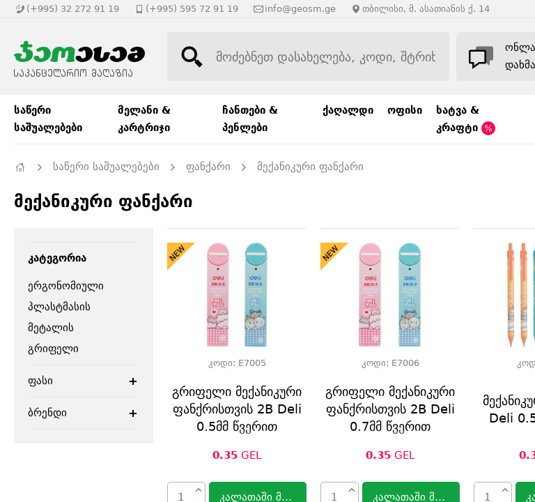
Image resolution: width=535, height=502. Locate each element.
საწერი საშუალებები (48, 119)
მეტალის (51, 327)
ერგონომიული (66, 286)
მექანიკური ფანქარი (310, 166)
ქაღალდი (348, 110)
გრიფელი (53, 348)
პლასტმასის (59, 307)
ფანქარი (208, 166)
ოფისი (404, 110)
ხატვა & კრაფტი (465, 119)
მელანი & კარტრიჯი (144, 119)
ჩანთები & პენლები (250, 119)
